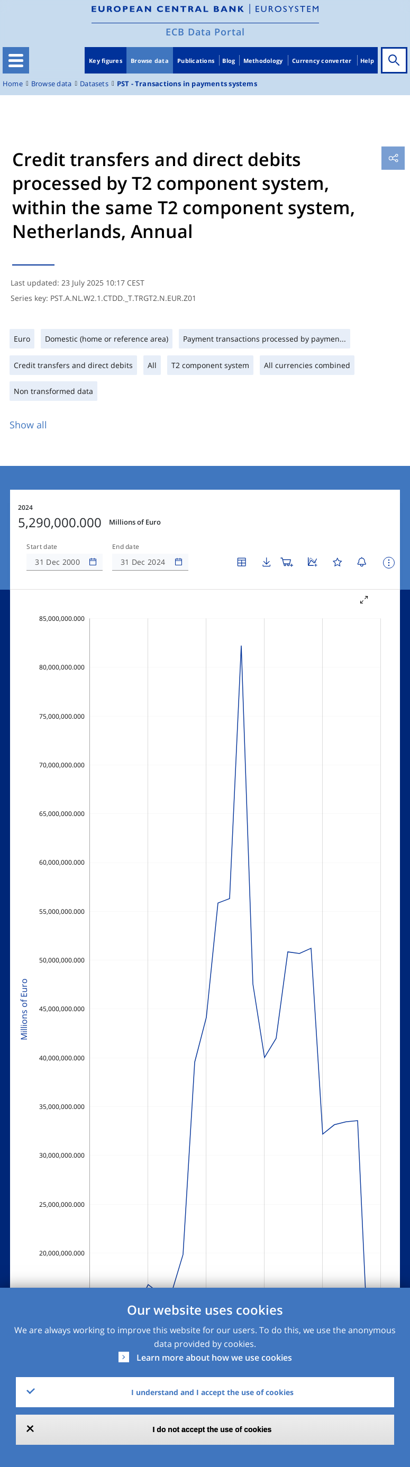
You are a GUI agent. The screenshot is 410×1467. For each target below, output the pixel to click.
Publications (195, 61)
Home (13, 83)
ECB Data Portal (205, 31)
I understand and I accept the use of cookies (212, 1392)
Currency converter (322, 61)
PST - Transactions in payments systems (187, 83)
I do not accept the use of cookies (212, 1429)
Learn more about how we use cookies (214, 1357)
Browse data (150, 61)
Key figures (105, 61)
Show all (28, 424)
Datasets (94, 83)
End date (126, 547)
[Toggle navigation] (16, 60)
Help (367, 61)
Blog (228, 61)
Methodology (263, 61)
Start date (41, 547)
